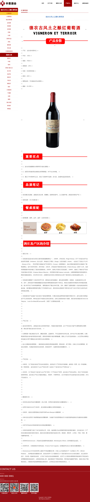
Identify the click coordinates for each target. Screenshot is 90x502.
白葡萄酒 (9, 16)
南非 (9, 86)
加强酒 (9, 29)
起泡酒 (9, 22)
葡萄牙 (9, 83)
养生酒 (9, 48)
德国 (9, 99)
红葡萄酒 (9, 13)
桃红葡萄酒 (9, 19)
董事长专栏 (59, 3)
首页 (43, 3)
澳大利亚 (9, 102)
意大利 (9, 71)
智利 (9, 64)
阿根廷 (9, 108)
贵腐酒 (9, 26)
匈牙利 (9, 74)
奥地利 (9, 105)
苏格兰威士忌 (9, 67)
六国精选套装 (9, 51)
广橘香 (9, 93)
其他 (9, 41)
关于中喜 (50, 3)
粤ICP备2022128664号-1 (45, 499)
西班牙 (9, 77)
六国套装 (9, 89)
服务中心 (76, 3)
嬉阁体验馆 (85, 3)
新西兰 (9, 58)
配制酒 (9, 44)
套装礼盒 (9, 38)
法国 (9, 96)
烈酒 (9, 32)
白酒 (9, 35)
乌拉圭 (9, 80)
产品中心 (68, 3)
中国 (9, 61)
